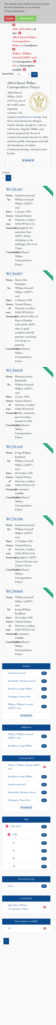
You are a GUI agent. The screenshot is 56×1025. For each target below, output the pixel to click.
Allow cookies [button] (26, 18)
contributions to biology (29, 117)
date (22, 74)
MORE (28, 160)
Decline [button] (9, 18)
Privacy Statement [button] (15, 11)
